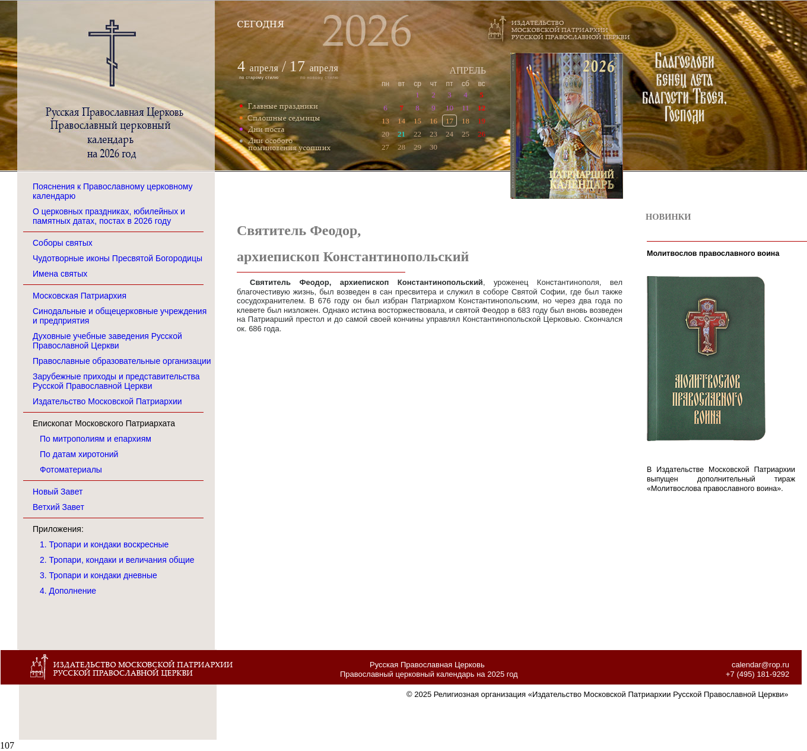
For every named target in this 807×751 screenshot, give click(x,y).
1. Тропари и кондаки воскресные (104, 544)
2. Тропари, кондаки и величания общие (117, 560)
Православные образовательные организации (122, 361)
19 (481, 120)
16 (433, 120)
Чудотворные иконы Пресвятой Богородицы (117, 258)
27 (385, 146)
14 (401, 120)
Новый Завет (57, 491)
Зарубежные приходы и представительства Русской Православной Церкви (116, 381)
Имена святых (60, 273)
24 (449, 133)
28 (401, 146)
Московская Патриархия (79, 295)
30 (433, 146)
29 (417, 146)
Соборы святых (63, 243)
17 (449, 120)
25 (465, 133)
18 (465, 120)
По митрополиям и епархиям (95, 438)
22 (417, 133)
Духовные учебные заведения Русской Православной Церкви (107, 340)
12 (481, 107)
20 (385, 133)
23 (433, 133)
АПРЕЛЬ (467, 70)
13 (385, 120)
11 (465, 107)
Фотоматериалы (71, 469)
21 (401, 133)
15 (417, 120)
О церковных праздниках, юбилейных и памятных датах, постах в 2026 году (109, 216)
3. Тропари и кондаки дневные (98, 575)
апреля (264, 68)
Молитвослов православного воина (713, 253)
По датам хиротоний (79, 454)
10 (449, 107)
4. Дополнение (68, 590)
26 (481, 133)
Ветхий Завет (58, 507)
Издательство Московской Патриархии (107, 401)
